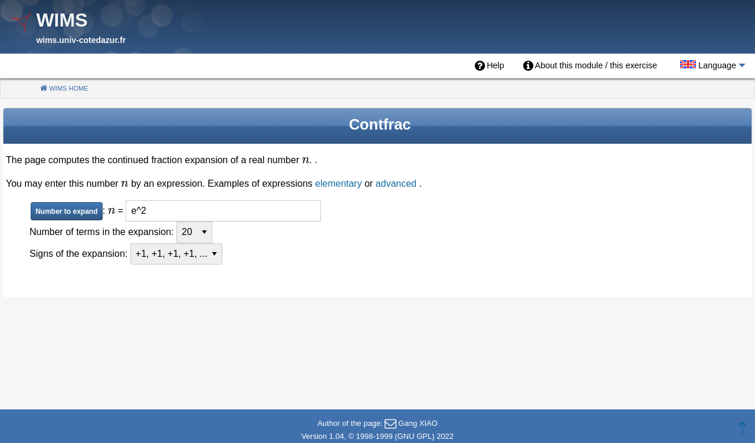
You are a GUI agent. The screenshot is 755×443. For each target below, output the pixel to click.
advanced (396, 183)
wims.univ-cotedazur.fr (81, 40)
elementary (338, 183)
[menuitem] (489, 66)
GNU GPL (415, 436)
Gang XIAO (417, 423)
